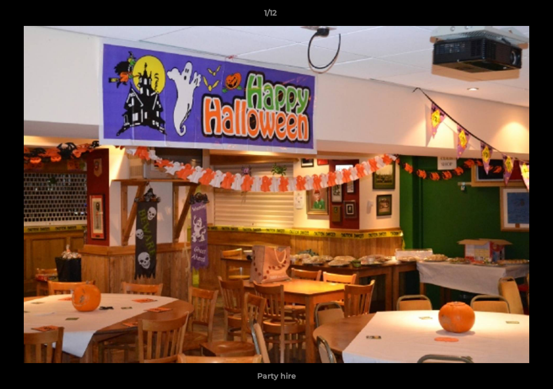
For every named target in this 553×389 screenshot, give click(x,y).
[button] (507, 16)
